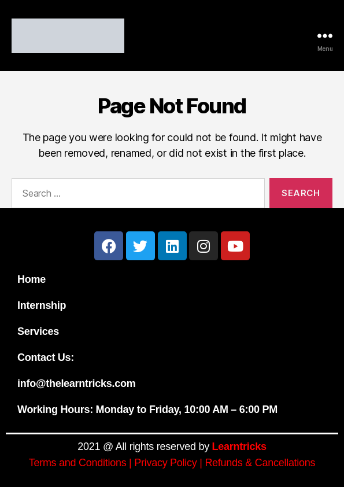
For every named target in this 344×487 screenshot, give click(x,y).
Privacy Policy (165, 462)
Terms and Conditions (78, 462)
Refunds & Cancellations (260, 462)
